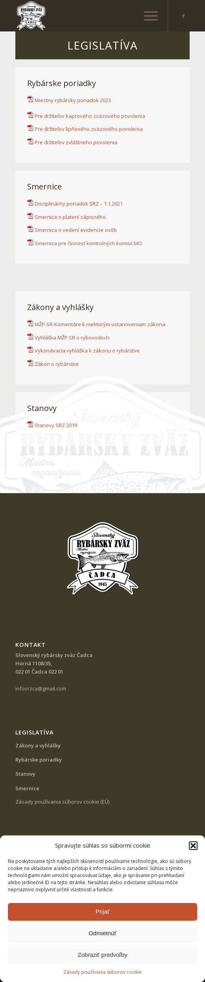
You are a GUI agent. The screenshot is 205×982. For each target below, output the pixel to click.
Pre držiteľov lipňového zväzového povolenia (89, 128)
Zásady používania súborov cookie (102, 972)
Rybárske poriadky (38, 759)
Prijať (103, 911)
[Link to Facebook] (184, 16)
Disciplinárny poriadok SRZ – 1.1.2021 (79, 203)
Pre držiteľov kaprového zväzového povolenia (90, 115)
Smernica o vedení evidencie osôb (76, 229)
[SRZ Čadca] (85, 15)
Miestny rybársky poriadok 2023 (69, 100)
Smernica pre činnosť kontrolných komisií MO (88, 243)
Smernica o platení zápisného (70, 216)
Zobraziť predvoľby (102, 954)
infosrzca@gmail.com (40, 688)
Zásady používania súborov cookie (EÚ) (62, 801)
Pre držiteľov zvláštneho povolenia (76, 142)
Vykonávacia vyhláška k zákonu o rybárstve (87, 350)
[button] (193, 846)
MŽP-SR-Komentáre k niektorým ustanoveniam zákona (100, 324)
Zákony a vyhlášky (38, 745)
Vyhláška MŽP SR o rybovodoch (72, 337)
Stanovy (25, 773)
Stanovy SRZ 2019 (56, 425)
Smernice (27, 788)
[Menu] (147, 15)
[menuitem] (147, 15)
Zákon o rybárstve (57, 363)
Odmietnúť (102, 933)
